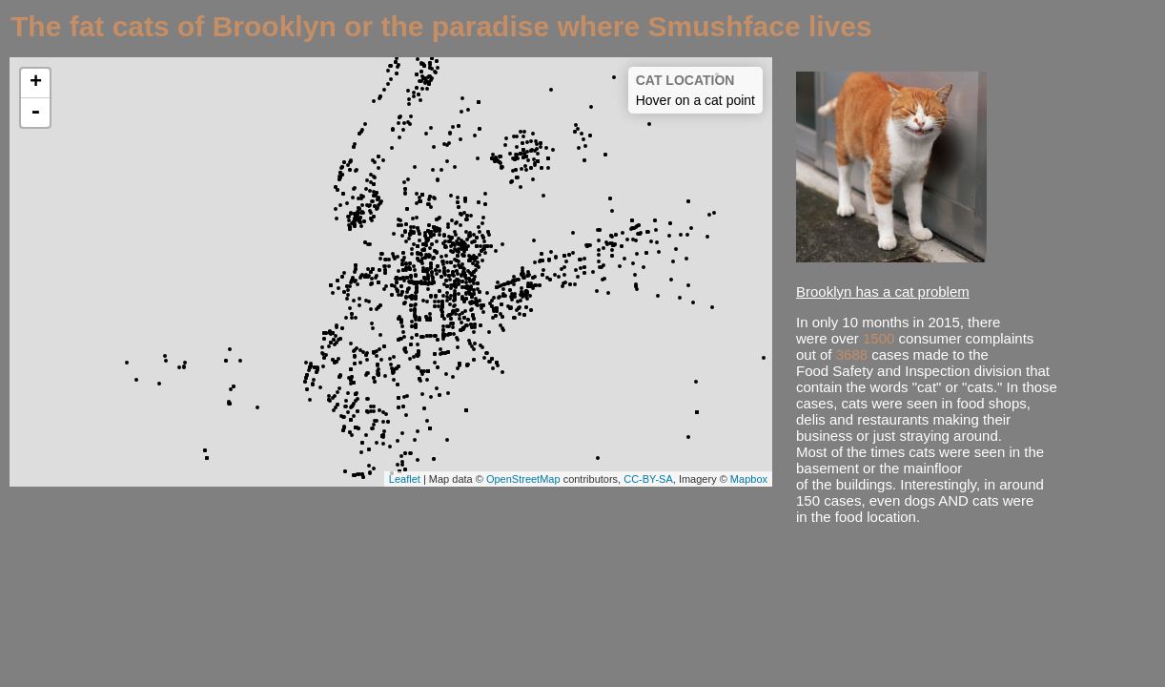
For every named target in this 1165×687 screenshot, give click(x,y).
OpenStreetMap (523, 479)
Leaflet (404, 479)
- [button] (35, 112)
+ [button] (36, 83)
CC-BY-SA (648, 479)
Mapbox (748, 479)
